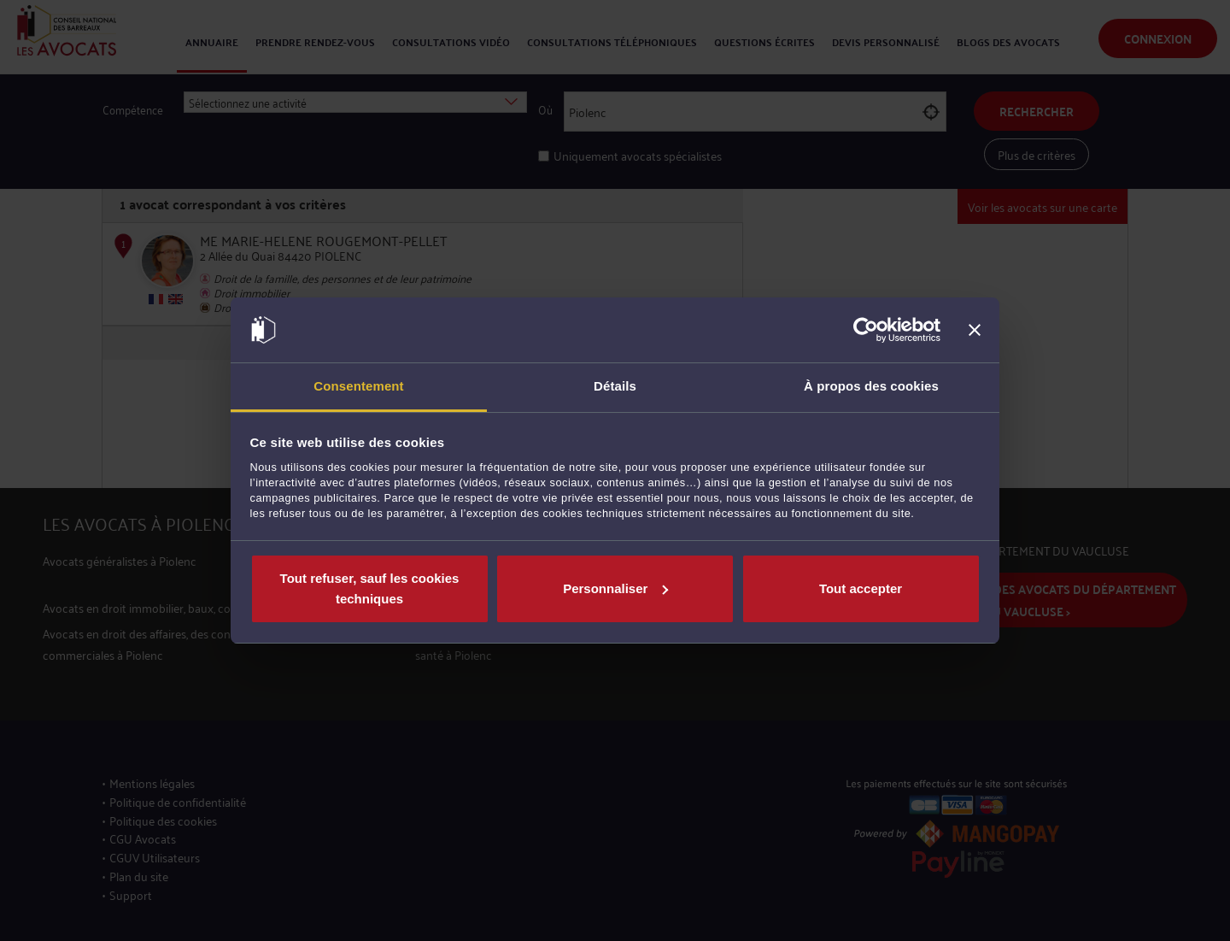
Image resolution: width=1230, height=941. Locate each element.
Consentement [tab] (358, 386)
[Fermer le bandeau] (975, 330)
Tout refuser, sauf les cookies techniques (370, 588)
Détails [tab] (615, 386)
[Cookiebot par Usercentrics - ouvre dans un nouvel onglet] (865, 330)
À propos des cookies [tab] (871, 386)
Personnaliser (615, 588)
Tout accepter (860, 588)
